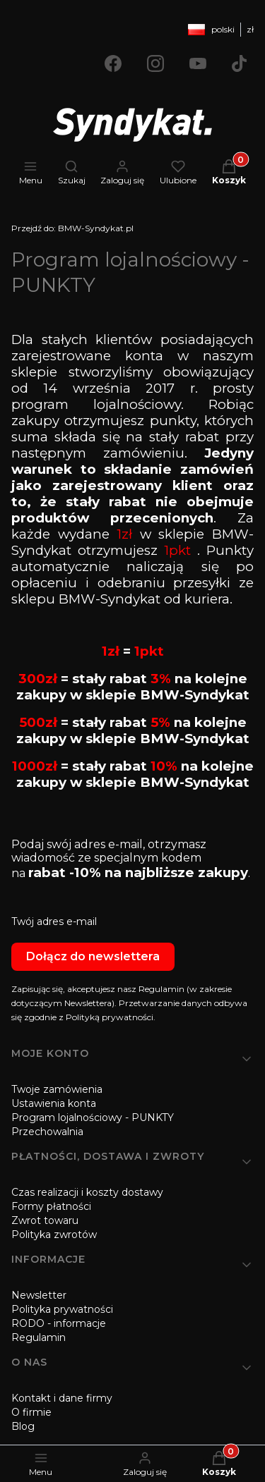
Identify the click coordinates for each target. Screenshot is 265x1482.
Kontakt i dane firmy (61, 1398)
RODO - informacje (58, 1323)
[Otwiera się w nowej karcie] (113, 63)
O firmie (31, 1412)
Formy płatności (51, 1206)
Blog (23, 1426)
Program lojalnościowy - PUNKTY (92, 1117)
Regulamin (38, 1337)
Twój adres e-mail (54, 921)
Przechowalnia (47, 1131)
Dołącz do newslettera (93, 956)
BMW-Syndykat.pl (72, 228)
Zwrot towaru (44, 1220)
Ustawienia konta (53, 1103)
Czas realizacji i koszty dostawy (87, 1192)
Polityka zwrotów (54, 1234)
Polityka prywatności (62, 1309)
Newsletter (38, 1295)
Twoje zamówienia (56, 1089)
